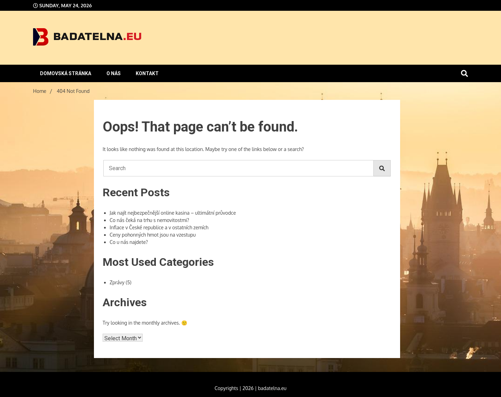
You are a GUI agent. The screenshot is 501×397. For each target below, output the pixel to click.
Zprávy (117, 282)
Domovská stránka (65, 73)
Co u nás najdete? (129, 242)
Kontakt (147, 73)
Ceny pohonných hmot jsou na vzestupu (153, 235)
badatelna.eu (272, 388)
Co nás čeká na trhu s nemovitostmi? (149, 220)
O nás (113, 73)
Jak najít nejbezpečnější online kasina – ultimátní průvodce (173, 213)
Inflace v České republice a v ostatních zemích (159, 227)
